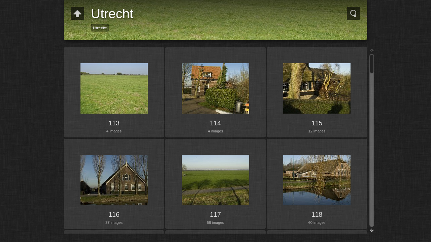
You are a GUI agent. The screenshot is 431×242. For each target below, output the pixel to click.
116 (114, 214)
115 (317, 123)
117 (215, 214)
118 (317, 214)
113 (114, 123)
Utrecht (100, 28)
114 (215, 123)
